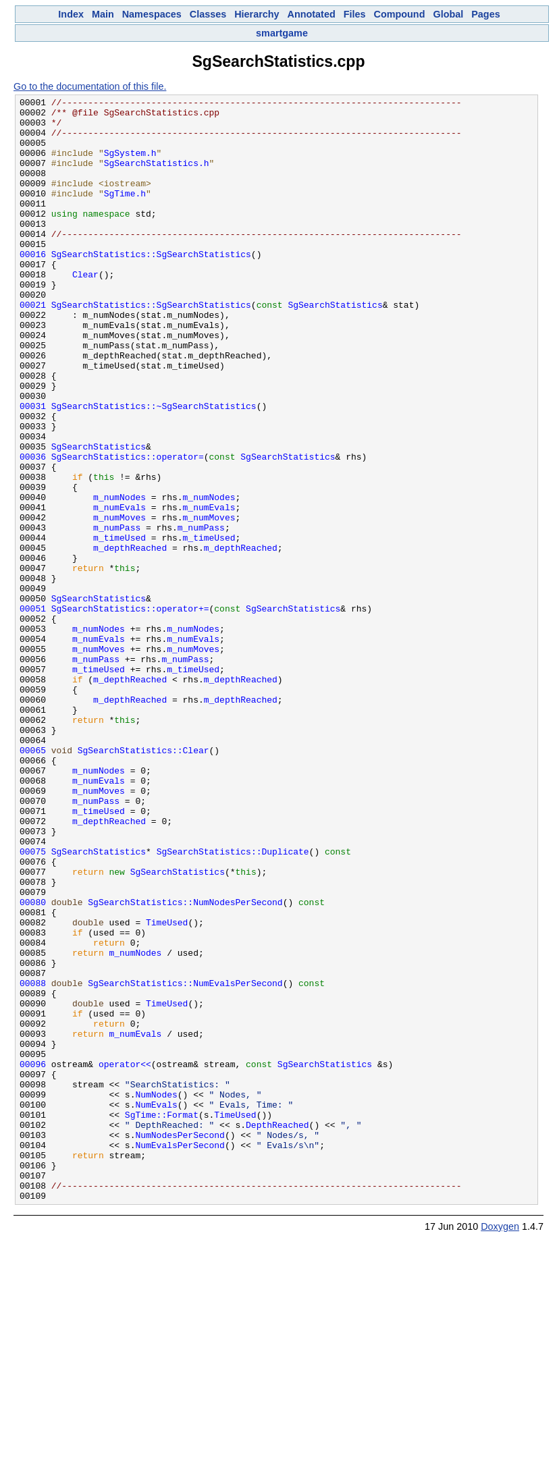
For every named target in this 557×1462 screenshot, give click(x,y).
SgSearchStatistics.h (156, 177)
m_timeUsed (119, 626)
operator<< (125, 1258)
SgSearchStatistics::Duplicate (233, 1003)
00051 (33, 711)
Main (103, 14)
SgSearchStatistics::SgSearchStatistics (151, 286)
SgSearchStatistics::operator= (127, 529)
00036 (33, 529)
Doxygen (500, 1447)
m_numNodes (119, 578)
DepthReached (277, 1331)
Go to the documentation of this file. (90, 86)
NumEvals (156, 1307)
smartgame (282, 33)
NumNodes (156, 1295)
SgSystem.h (130, 165)
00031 (33, 468)
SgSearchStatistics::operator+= (130, 711)
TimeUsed (167, 1088)
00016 (33, 286)
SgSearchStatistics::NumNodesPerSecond (185, 1064)
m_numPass (116, 614)
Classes (208, 14)
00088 (33, 1161)
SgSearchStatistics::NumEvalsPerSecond (185, 1161)
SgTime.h (125, 213)
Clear (85, 310)
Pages (485, 14)
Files (355, 14)
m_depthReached (130, 638)
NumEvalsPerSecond (179, 1355)
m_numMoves (119, 602)
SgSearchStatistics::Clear (143, 881)
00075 (33, 1003)
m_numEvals (119, 590)
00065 (33, 881)
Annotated (312, 14)
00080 (33, 1064)
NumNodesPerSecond (179, 1343)
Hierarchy (256, 14)
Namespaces (152, 14)
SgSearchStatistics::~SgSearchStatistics (154, 468)
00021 (33, 347)
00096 (33, 1258)
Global (448, 14)
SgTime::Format (161, 1319)
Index (71, 14)
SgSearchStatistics (335, 347)
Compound (399, 14)
